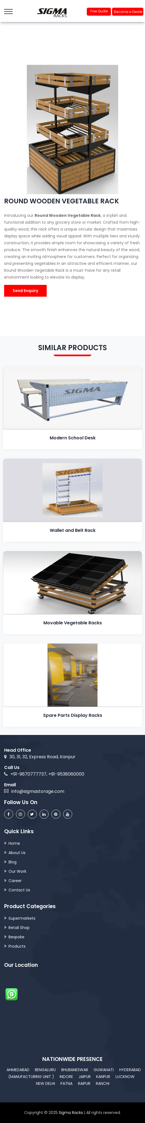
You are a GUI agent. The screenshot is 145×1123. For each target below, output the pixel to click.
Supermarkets (22, 918)
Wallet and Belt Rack (73, 530)
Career (15, 880)
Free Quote (99, 11)
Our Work (17, 871)
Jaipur (85, 1076)
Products (17, 946)
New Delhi (45, 1083)
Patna (66, 1083)
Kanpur (103, 1076)
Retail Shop (19, 927)
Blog (12, 862)
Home (14, 843)
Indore (66, 1076)
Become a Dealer (128, 11)
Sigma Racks (71, 1112)
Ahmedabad (18, 1070)
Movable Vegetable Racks (72, 623)
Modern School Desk (73, 438)
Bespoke (16, 937)
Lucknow (125, 1076)
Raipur (84, 1083)
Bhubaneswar (74, 1070)
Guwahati (104, 1070)
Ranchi (102, 1083)
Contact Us (19, 890)
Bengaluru (45, 1070)
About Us (17, 852)
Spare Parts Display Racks (72, 715)
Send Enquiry (25, 290)
